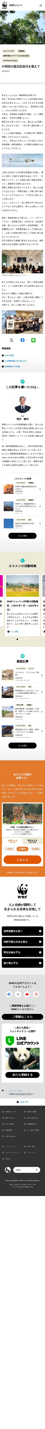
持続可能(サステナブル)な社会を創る (16, 56)
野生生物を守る (23, 954)
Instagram (36, 994)
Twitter (12, 340)
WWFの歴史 (9, 355)
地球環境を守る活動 (12, 366)
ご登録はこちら (22, 1016)
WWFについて (10, 1112)
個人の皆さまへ (33, 1118)
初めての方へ (10, 1118)
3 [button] (24, 639)
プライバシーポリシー (12, 1152)
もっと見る (22, 536)
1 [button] (17, 639)
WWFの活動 (31, 1112)
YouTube (27, 994)
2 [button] (20, 639)
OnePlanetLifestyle (10, 60)
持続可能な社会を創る (23, 943)
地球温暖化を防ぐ (23, 932)
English (7, 1159)
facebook (22, 340)
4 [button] (28, 639)
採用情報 (8, 1130)
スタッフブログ (8, 51)
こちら (35, 872)
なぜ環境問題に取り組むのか (16, 361)
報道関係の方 (32, 1124)
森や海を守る (23, 964)
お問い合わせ (10, 1136)
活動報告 (21, 51)
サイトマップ (31, 1152)
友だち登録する (22, 1074)
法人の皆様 (9, 1124)
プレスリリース (10, 1146)
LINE (33, 340)
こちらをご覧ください (26, 1187)
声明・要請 (30, 1146)
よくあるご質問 (33, 1130)
